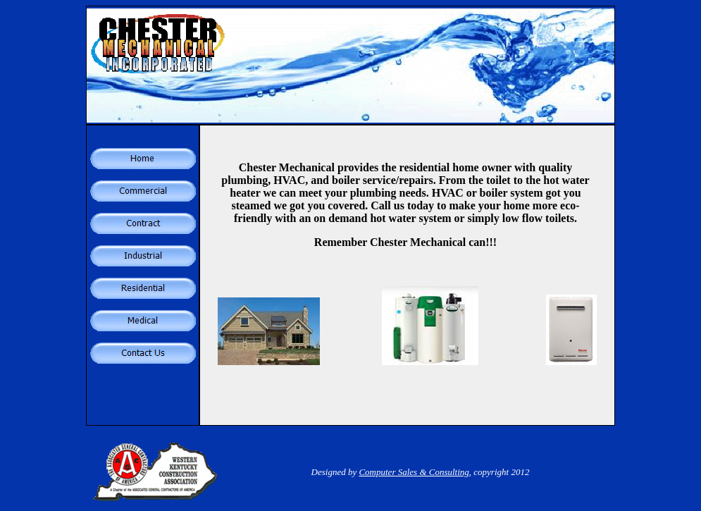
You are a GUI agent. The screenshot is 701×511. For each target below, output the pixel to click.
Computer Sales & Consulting (414, 472)
